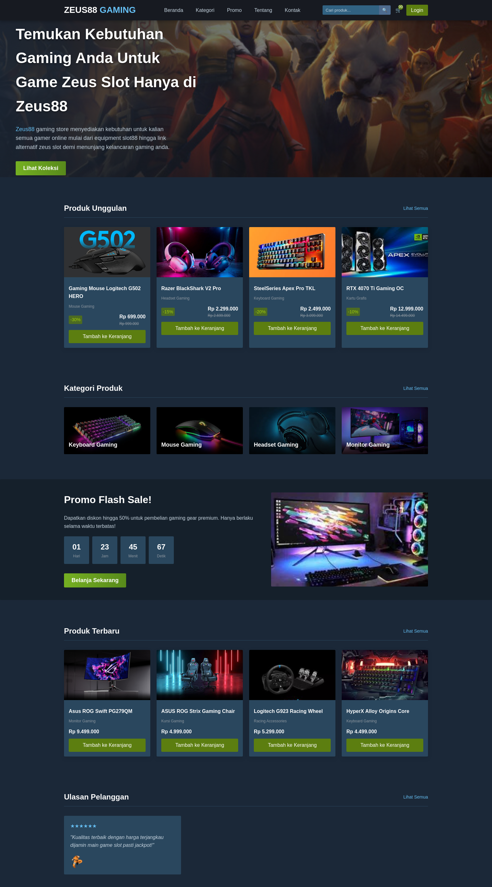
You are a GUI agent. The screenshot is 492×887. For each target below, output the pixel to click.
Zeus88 (25, 129)
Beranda (173, 10)
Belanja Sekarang (95, 580)
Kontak (292, 10)
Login (417, 10)
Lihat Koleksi (40, 168)
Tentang (263, 10)
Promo (234, 10)
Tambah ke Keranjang (107, 336)
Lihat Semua (415, 208)
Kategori (205, 10)
